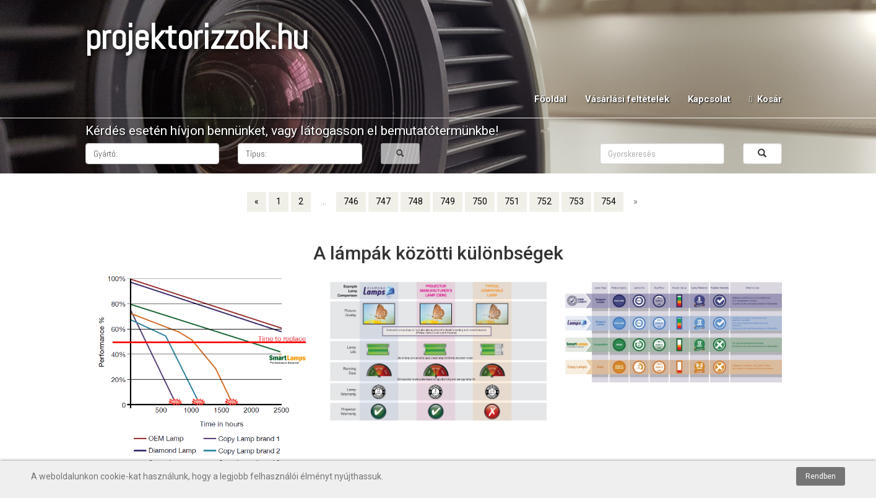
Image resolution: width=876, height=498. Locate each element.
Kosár (765, 99)
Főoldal (550, 99)
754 (608, 201)
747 (383, 201)
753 (576, 201)
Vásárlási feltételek (627, 99)
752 (544, 201)
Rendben (820, 476)
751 (512, 201)
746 (351, 201)
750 (479, 201)
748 (415, 201)
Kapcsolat (709, 99)
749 (447, 201)
